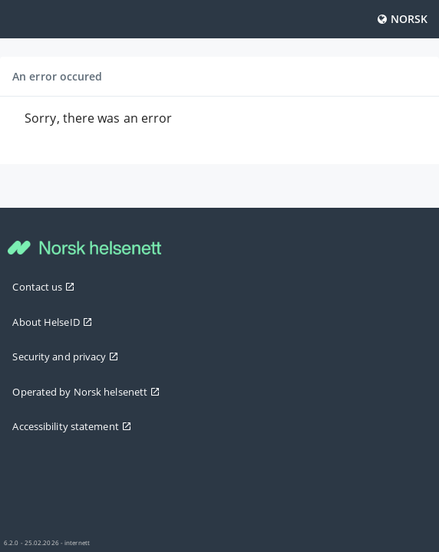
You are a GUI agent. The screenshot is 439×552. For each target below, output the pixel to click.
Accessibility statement (71, 426)
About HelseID (51, 322)
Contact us (43, 287)
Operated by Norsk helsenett (86, 392)
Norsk (402, 19)
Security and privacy (65, 356)
